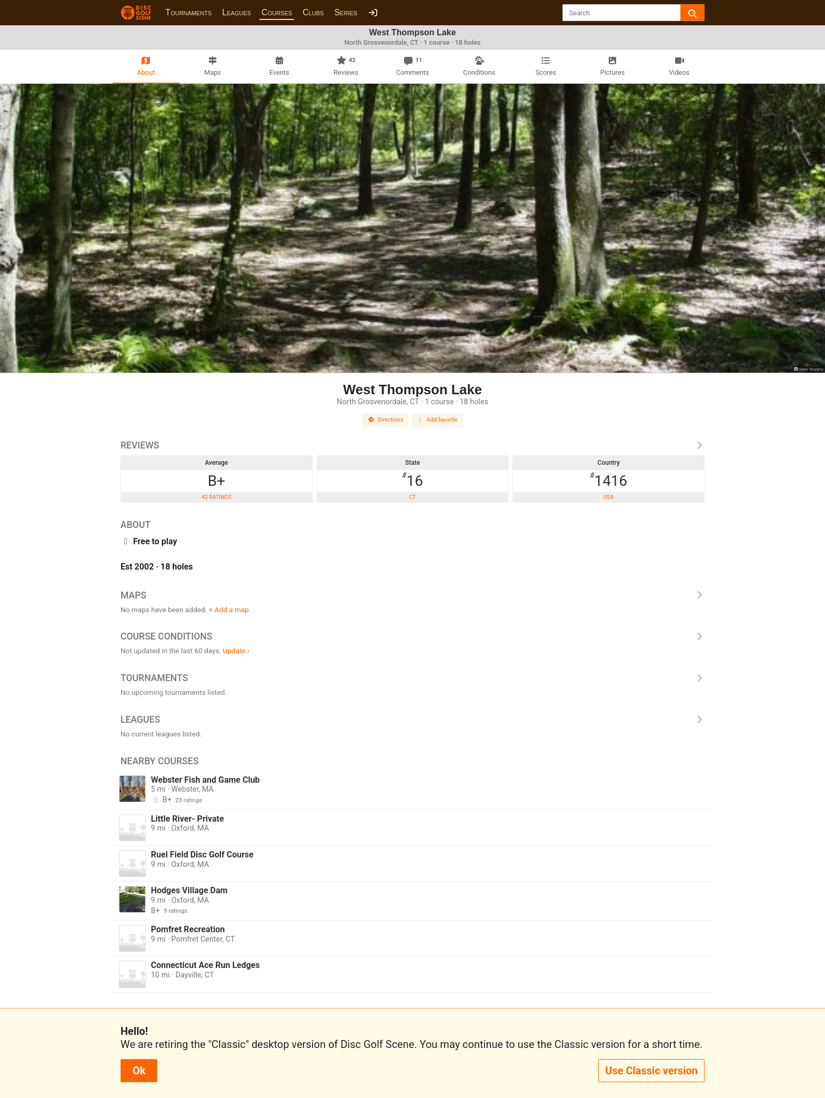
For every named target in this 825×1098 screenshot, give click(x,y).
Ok (138, 1070)
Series (345, 12)
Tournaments (188, 12)
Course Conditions (412, 636)
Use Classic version (651, 1070)
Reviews (412, 445)
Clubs (313, 12)
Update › (236, 650)
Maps (412, 595)
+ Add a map (229, 609)
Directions (386, 419)
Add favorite (437, 419)
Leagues (236, 12)
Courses (276, 12)
